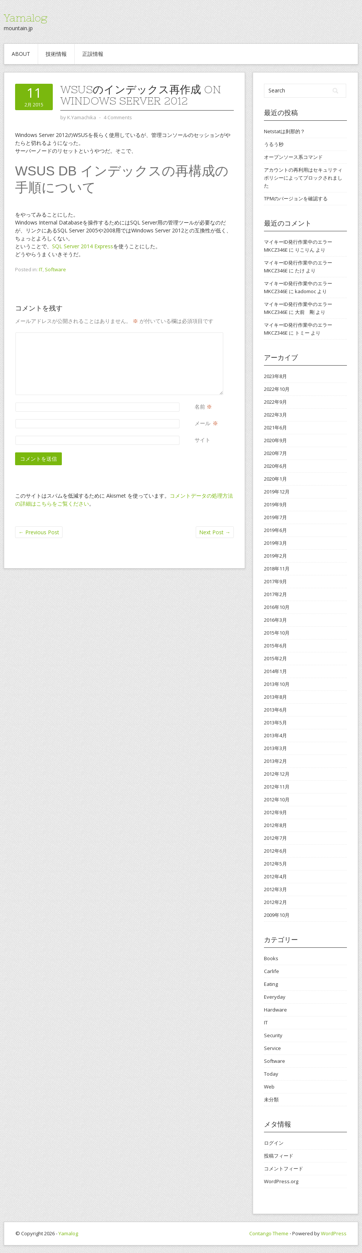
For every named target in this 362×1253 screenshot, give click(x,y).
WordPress (334, 1233)
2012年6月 (275, 850)
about (21, 53)
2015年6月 (275, 645)
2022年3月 (275, 414)
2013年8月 (275, 696)
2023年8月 (275, 376)
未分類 (271, 1099)
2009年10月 (277, 915)
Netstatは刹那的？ (284, 131)
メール (202, 423)
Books (271, 958)
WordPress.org (281, 1181)
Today (271, 1073)
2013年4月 (275, 735)
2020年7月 (275, 453)
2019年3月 (275, 543)
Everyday (274, 996)
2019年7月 (275, 517)
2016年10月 (277, 607)
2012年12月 (277, 773)
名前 (200, 406)
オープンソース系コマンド (293, 157)
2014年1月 (275, 671)
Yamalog (25, 18)
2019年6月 (275, 530)
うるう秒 (274, 144)
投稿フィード (278, 1155)
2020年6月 (275, 466)
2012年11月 (277, 786)
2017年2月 (275, 594)
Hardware (275, 1009)
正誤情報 (92, 53)
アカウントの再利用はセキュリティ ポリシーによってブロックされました (303, 177)
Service (272, 1048)
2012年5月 (275, 863)
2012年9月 (275, 812)
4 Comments (118, 117)
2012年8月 (275, 825)
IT (41, 269)
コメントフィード (283, 1168)
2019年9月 (275, 504)
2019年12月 (277, 491)
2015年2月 (275, 658)
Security (273, 1035)
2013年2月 (275, 761)
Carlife (271, 971)
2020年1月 (275, 478)
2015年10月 (277, 632)
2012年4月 (275, 876)
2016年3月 (275, 620)
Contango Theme (268, 1233)
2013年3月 (275, 748)
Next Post (214, 532)
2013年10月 (277, 684)
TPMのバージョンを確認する (296, 198)
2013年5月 (275, 722)
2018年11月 (277, 568)
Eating (271, 984)
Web (269, 1086)
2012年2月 (275, 902)
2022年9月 (275, 401)
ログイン (274, 1142)
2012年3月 (275, 889)
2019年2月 (275, 555)
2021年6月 (275, 427)
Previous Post (38, 532)
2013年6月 (275, 709)
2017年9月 (275, 581)
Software (55, 269)
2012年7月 (275, 838)
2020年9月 (275, 440)
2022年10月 (277, 389)
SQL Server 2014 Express (82, 246)
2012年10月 (277, 799)
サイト (202, 439)
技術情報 (56, 53)
